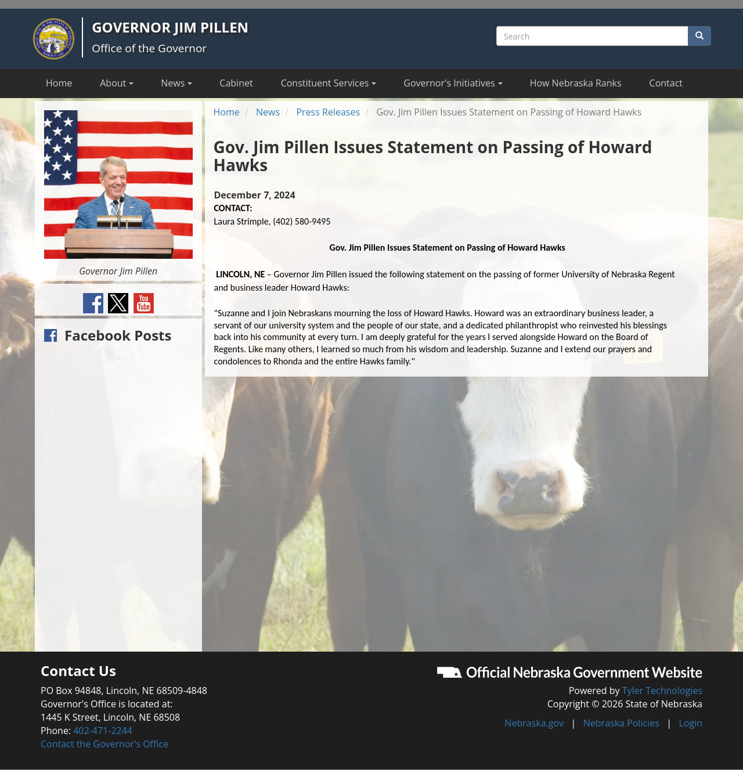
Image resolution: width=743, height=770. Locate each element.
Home (59, 83)
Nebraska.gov (534, 723)
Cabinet (236, 83)
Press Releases (328, 112)
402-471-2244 (102, 730)
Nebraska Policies (621, 723)
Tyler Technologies (662, 690)
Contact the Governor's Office (104, 744)
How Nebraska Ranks (576, 83)
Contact (666, 83)
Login (690, 723)
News (268, 112)
